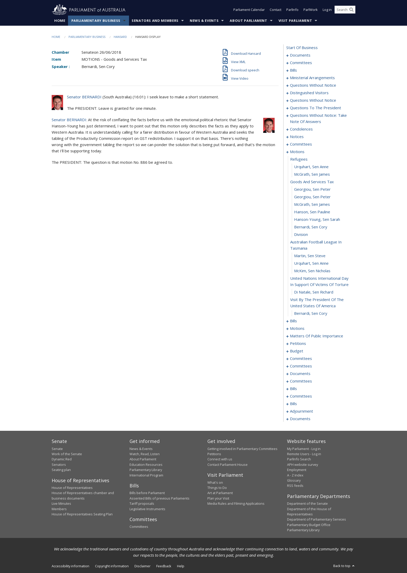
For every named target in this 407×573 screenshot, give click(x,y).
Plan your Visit (218, 498)
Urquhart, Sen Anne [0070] (311, 166)
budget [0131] (296, 351)
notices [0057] (297, 136)
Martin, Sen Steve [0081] (309, 255)
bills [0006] (293, 70)
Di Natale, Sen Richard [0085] (313, 292)
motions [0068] (297, 151)
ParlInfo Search (299, 459)
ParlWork (310, 10)
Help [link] (180, 566)
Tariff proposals (142, 503)
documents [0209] (300, 418)
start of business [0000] (302, 47)
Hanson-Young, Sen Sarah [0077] (317, 219)
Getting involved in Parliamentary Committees (242, 448)
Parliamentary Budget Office (308, 524)
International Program (146, 475)
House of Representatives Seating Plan (82, 514)
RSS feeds (295, 485)
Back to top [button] (344, 565)
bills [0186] (293, 403)
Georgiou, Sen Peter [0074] (312, 197)
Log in (327, 10)
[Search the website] (345, 10)
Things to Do (217, 487)
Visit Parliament (295, 20)
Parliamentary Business (95, 20)
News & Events (204, 20)
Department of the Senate (307, 503)
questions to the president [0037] (315, 108)
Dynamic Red (62, 459)
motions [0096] (297, 328)
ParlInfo (292, 10)
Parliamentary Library (146, 470)
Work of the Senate (67, 454)
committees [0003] (301, 62)
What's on (215, 482)
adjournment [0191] (301, 411)
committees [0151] (301, 366)
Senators (59, 464)
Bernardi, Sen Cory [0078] (310, 227)
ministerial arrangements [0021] (312, 77)
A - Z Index (295, 475)
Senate (57, 448)
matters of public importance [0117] (316, 336)
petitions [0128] (298, 343)
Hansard (120, 37)
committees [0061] (301, 144)
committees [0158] (301, 381)
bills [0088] (293, 321)
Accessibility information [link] (70, 566)
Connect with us (219, 459)
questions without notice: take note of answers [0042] (318, 118)
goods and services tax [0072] (312, 182)
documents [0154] (300, 373)
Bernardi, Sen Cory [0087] (310, 313)
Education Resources (146, 464)
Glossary (294, 480)
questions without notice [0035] (313, 100)
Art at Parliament (220, 493)
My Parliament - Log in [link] (304, 448)
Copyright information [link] (112, 566)
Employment (296, 470)
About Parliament (248, 20)
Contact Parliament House (227, 464)
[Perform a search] (351, 10)
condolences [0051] (301, 129)
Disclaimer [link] (142, 566)
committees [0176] (301, 396)
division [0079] (301, 234)
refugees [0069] (299, 159)
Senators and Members (155, 20)
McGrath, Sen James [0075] (312, 204)
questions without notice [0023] (313, 85)
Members (59, 509)
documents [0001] (300, 55)
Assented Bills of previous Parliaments (159, 498)
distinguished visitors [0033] (309, 93)
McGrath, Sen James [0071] (312, 174)
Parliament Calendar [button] (249, 10)
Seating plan (61, 470)
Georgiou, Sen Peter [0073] (312, 189)
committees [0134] (301, 358)
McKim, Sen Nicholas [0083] (312, 271)
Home (59, 20)
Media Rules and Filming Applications (235, 503)
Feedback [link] (163, 566)
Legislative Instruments (147, 509)
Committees (139, 526)
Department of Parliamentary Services (316, 519)
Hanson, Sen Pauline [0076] (312, 212)
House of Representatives (72, 487)
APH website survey (302, 464)
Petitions (214, 454)
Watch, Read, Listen (145, 454)
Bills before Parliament (147, 493)
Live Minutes (61, 503)
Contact (275, 10)
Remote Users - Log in (304, 454)
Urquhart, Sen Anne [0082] (311, 263)
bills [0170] (293, 388)
